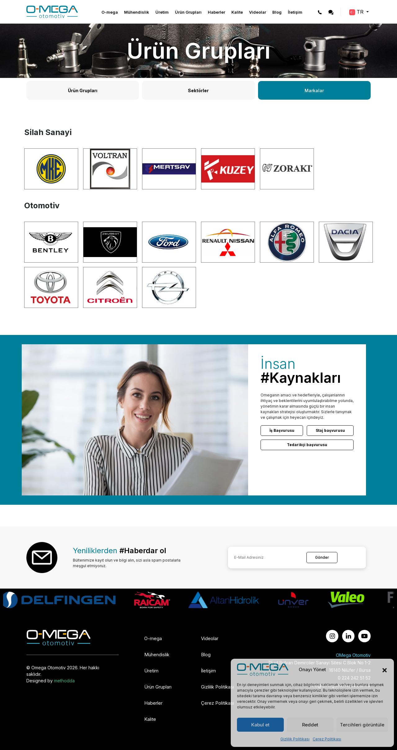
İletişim (295, 12)
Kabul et (260, 725)
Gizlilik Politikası (295, 739)
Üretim (162, 12)
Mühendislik (136, 12)
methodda (64, 680)
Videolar (257, 12)
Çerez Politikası (327, 739)
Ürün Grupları (188, 12)
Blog (277, 12)
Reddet (310, 725)
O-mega (109, 12)
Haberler (216, 12)
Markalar (314, 90)
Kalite (237, 12)
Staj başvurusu (330, 430)
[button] (384, 669)
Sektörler (198, 90)
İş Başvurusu (282, 430)
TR (357, 12)
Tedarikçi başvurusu (307, 444)
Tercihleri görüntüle (362, 725)
